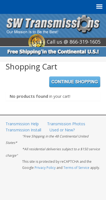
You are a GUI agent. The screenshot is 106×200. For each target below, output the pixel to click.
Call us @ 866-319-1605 (73, 42)
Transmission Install (23, 129)
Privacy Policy (45, 167)
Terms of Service (76, 167)
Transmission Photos (66, 123)
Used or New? (62, 129)
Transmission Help (22, 123)
